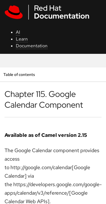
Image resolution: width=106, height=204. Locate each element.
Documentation (31, 46)
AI (18, 32)
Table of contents (19, 74)
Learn (22, 39)
